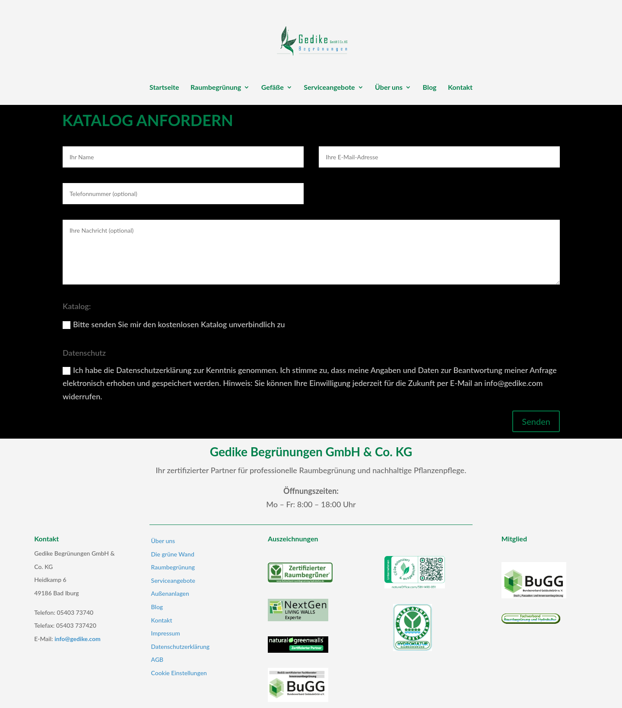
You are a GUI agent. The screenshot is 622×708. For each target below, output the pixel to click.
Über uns (389, 87)
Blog (430, 87)
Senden (536, 421)
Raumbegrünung (215, 87)
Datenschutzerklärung (180, 646)
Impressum (165, 633)
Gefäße (272, 87)
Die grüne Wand (172, 554)
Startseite (164, 87)
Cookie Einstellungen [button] (179, 672)
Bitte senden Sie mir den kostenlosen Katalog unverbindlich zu (174, 324)
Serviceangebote (329, 87)
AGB (157, 659)
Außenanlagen (170, 593)
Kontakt (460, 87)
